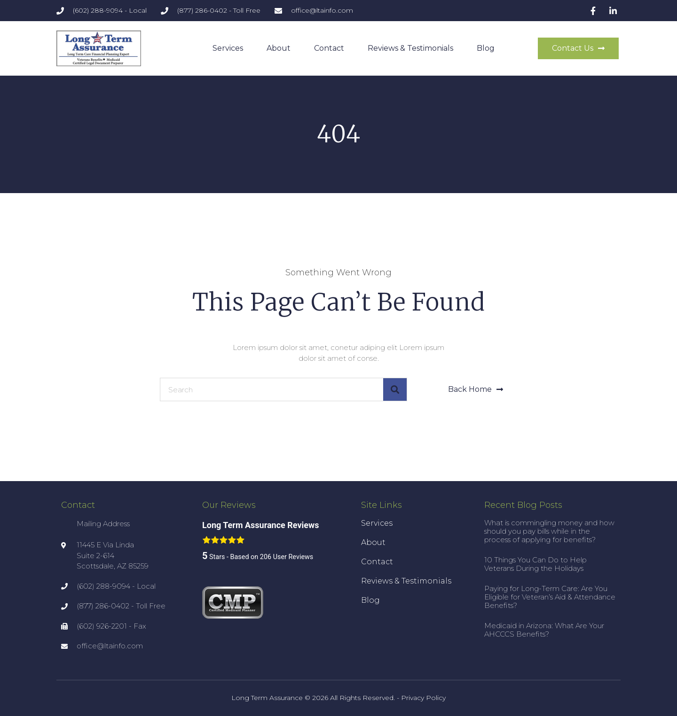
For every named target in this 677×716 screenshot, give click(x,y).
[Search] (395, 389)
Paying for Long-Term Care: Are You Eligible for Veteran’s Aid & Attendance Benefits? (549, 597)
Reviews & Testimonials (410, 48)
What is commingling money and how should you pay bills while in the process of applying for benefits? (549, 531)
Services (228, 48)
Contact (329, 48)
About (279, 48)
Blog (486, 48)
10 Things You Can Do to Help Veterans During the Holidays (535, 564)
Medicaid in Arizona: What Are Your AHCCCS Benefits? (544, 629)
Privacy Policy (423, 697)
